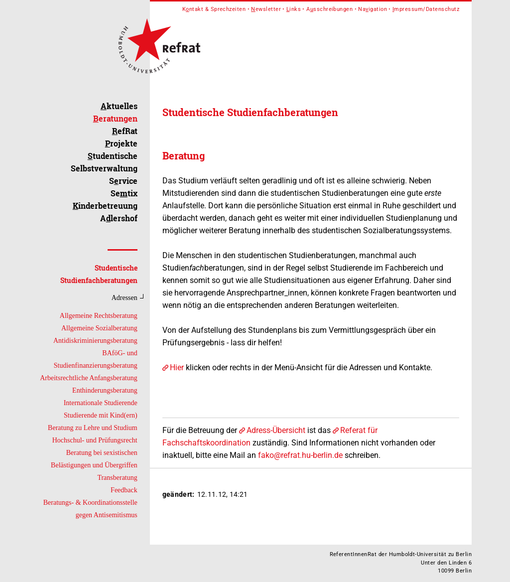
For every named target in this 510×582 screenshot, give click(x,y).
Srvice (123, 180)
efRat (124, 131)
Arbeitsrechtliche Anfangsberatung (88, 378)
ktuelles (119, 106)
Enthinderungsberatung (104, 390)
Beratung (183, 155)
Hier (177, 367)
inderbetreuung (105, 205)
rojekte (121, 143)
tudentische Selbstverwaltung (104, 161)
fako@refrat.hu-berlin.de (300, 455)
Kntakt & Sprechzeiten (214, 9)
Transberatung (117, 477)
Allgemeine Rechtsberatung (98, 315)
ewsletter (266, 9)
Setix (124, 193)
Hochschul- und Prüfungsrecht (94, 440)
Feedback (124, 490)
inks (293, 9)
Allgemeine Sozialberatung (99, 328)
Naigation (372, 9)
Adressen (124, 297)
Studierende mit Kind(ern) (100, 415)
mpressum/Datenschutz (425, 9)
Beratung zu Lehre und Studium (92, 428)
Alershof (118, 218)
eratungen (115, 118)
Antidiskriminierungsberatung (95, 340)
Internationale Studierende (100, 403)
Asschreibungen (329, 9)
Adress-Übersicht (276, 430)
